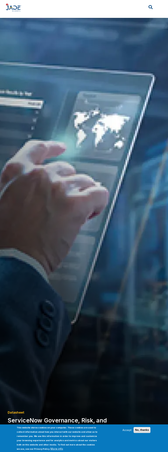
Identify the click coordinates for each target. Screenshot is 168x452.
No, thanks (142, 430)
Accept (127, 430)
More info (56, 448)
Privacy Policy (42, 449)
